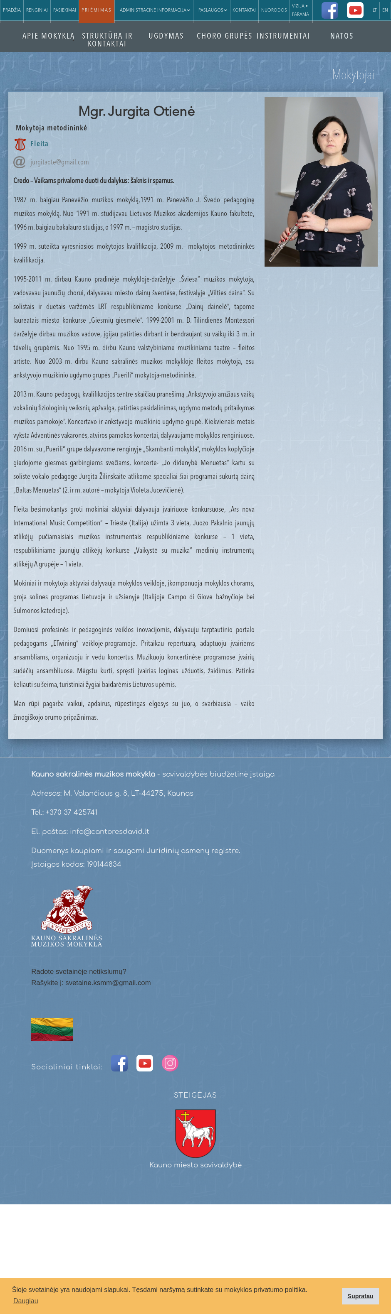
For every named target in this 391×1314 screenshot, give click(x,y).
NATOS (342, 37)
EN (385, 10)
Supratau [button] (360, 1296)
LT (375, 10)
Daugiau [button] (25, 1300)
